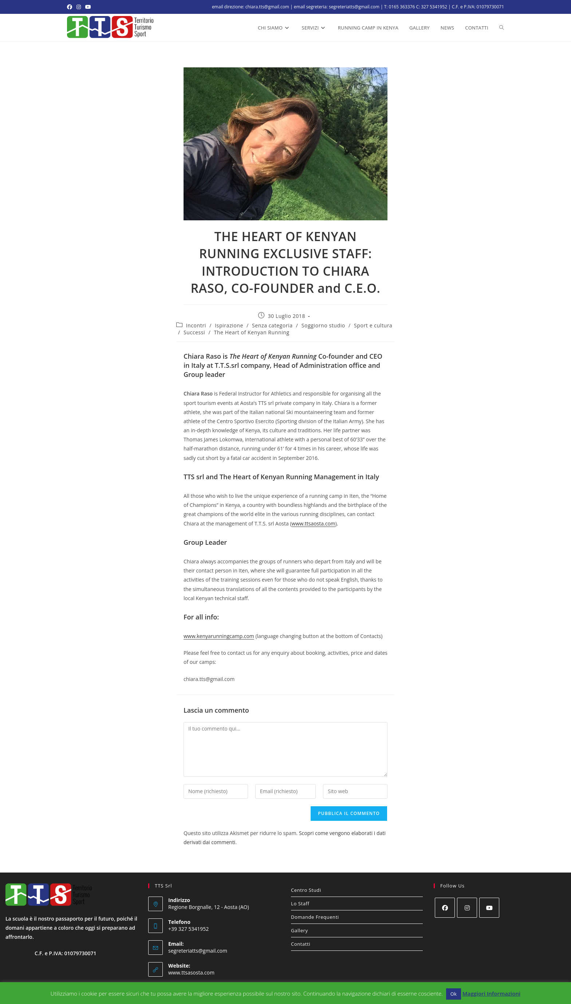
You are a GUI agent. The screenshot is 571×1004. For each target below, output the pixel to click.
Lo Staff (300, 903)
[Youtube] (489, 908)
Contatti (300, 944)
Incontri (196, 325)
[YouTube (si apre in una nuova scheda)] (88, 7)
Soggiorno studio (323, 325)
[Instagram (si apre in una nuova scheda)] (78, 7)
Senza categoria (272, 325)
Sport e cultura (373, 325)
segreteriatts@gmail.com (197, 950)
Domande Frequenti (315, 917)
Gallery (299, 930)
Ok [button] (453, 994)
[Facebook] (445, 908)
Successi (194, 332)
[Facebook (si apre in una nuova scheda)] (70, 7)
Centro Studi (306, 890)
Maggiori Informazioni (491, 993)
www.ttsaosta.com (313, 523)
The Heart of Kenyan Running (251, 332)
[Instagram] (467, 908)
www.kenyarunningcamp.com (219, 636)
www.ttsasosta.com (191, 972)
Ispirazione (229, 325)
